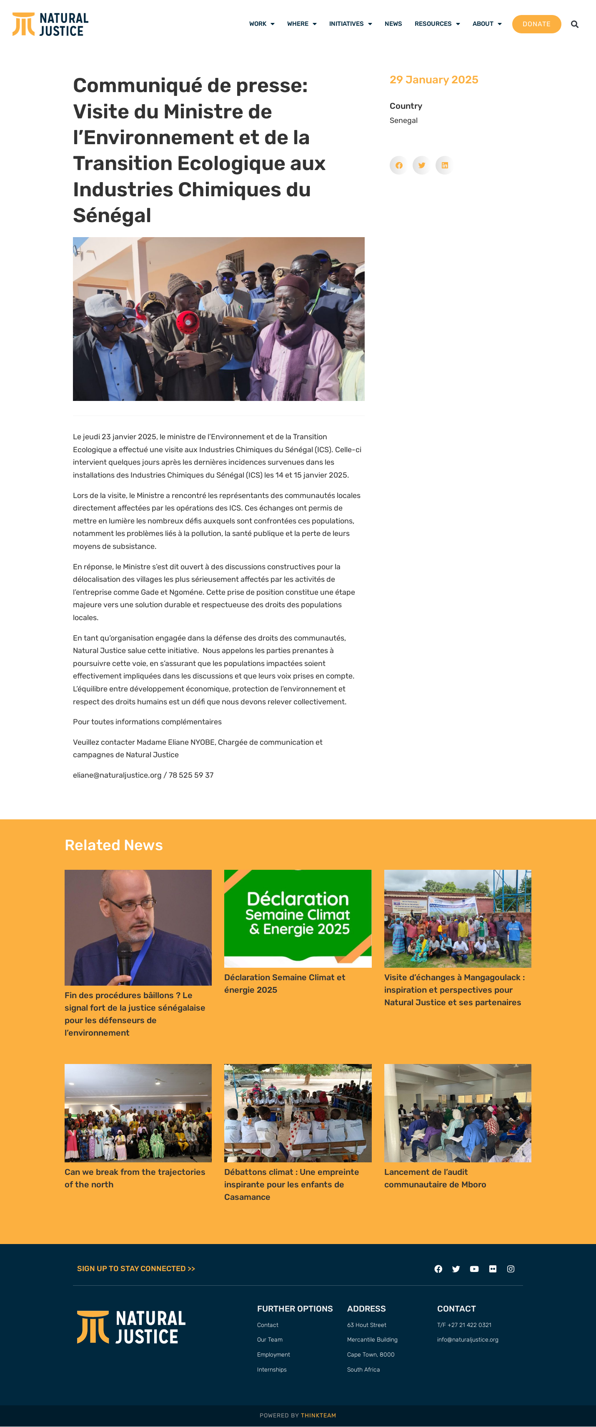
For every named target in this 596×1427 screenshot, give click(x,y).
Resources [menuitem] (437, 24)
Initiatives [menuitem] (350, 24)
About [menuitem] (487, 24)
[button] (574, 24)
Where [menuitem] (302, 24)
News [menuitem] (393, 24)
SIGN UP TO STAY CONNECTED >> (136, 1269)
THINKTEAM (318, 1416)
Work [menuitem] (262, 24)
